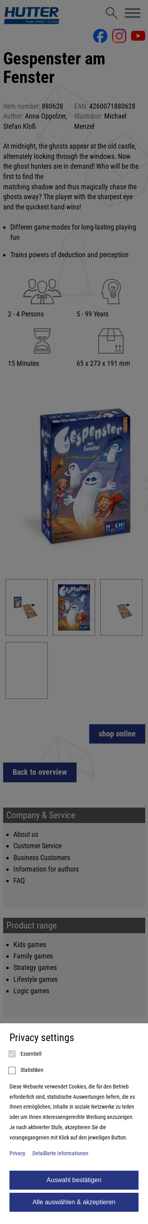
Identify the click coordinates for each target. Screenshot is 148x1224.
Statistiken (26, 1071)
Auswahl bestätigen (74, 1180)
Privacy (17, 1153)
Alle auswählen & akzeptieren (74, 1202)
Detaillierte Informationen (60, 1153)
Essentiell (25, 1054)
